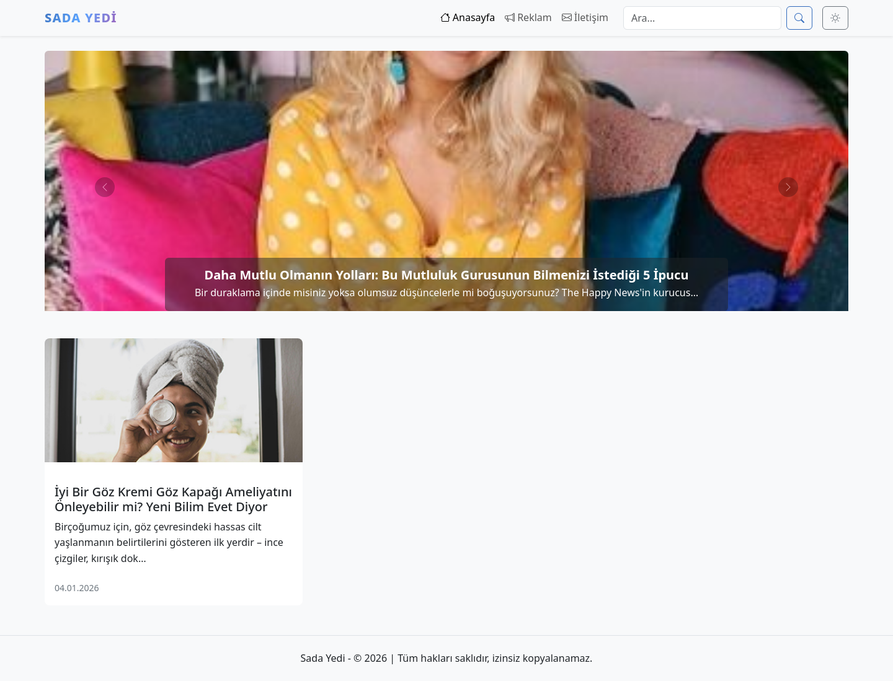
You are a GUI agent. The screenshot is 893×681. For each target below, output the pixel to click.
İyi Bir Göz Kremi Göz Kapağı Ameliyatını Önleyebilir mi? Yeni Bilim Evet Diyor (173, 499)
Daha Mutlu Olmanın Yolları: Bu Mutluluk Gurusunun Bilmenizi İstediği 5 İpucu (447, 274)
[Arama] (702, 18)
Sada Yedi (81, 17)
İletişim (585, 17)
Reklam (528, 17)
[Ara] (799, 18)
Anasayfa (467, 17)
